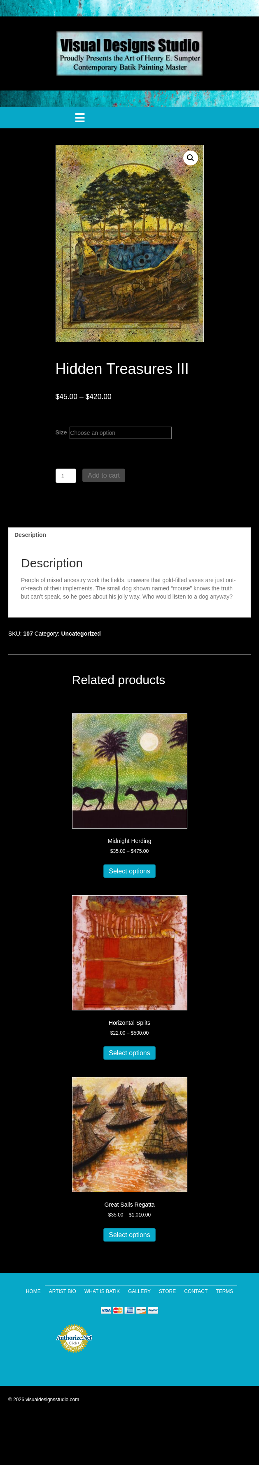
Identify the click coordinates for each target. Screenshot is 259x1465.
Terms (224, 1291)
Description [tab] (30, 535)
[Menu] (80, 117)
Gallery (139, 1291)
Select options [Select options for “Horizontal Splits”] (129, 1052)
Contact (196, 1291)
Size (61, 432)
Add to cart (103, 475)
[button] (190, 158)
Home (33, 1291)
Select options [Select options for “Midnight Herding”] (129, 871)
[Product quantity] (66, 476)
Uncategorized (80, 633)
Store (167, 1291)
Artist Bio (62, 1291)
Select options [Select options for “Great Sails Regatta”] (129, 1234)
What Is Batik (102, 1291)
